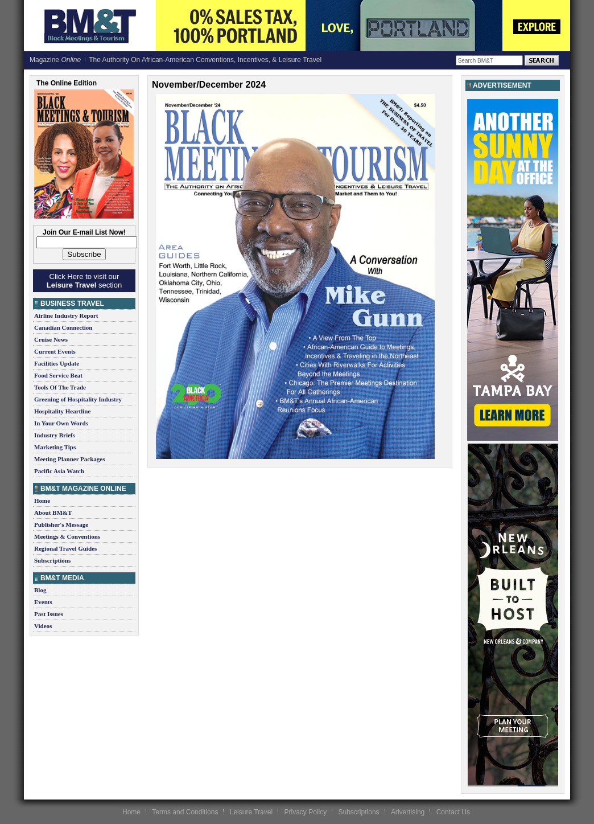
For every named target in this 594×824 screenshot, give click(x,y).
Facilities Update (56, 363)
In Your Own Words (61, 423)
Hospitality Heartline (62, 411)
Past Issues (48, 613)
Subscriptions (52, 560)
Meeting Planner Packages (69, 459)
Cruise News (51, 339)
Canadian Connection (63, 327)
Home (42, 500)
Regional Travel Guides (65, 548)
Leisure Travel (251, 812)
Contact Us (453, 812)
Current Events (55, 351)
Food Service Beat (58, 375)
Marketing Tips (55, 447)
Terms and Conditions (185, 812)
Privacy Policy (305, 812)
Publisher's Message (61, 524)
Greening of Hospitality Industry (78, 399)
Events (43, 601)
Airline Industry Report (66, 315)
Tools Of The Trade (60, 387)
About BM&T (53, 512)
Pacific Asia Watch (59, 471)
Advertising (407, 812)
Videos (43, 625)
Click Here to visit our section (84, 280)
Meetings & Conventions (67, 536)
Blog (40, 590)
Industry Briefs (54, 435)
